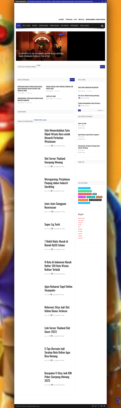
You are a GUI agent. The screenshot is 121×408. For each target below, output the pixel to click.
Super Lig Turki (51, 96)
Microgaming (90, 19)
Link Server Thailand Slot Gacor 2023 (57, 330)
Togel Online (84, 25)
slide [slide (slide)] (94, 194)
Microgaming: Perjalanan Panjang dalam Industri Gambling (30, 99)
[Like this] (54, 146)
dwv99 (79, 224)
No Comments (28, 93)
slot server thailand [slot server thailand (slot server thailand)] (95, 200)
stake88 (80, 235)
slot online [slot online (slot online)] (82, 197)
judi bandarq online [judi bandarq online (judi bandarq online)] (84, 202)
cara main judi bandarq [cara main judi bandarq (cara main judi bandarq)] (85, 191)
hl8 (79, 227)
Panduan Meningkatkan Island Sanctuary (89, 103)
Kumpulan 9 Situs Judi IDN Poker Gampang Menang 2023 (58, 377)
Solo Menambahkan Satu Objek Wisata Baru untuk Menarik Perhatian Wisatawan (57, 136)
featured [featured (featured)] (99, 197)
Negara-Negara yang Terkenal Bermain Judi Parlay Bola (59, 87)
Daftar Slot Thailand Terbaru (27, 67)
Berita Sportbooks (23, 80)
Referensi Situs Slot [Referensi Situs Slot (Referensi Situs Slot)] (84, 188)
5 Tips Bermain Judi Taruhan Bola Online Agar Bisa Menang (57, 352)
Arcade (34, 25)
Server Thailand (27, 406)
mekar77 (80, 233)
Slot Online (64, 25)
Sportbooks (74, 25)
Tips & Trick (26, 25)
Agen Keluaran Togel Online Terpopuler (58, 288)
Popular (69, 19)
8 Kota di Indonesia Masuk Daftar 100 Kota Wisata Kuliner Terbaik (57, 266)
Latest (61, 19)
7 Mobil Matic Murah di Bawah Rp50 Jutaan (56, 243)
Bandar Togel (81, 218)
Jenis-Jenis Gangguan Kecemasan (55, 205)
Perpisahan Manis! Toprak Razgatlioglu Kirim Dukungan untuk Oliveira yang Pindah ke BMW (30, 88)
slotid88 (80, 231)
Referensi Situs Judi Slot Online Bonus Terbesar (56, 309)
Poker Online (100, 19)
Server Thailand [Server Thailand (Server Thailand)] (83, 200)
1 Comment (57, 91)
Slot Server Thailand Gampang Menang (54, 160)
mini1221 (80, 222)
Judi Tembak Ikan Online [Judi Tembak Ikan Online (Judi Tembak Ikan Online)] (85, 194)
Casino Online (43, 25)
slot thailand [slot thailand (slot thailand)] (90, 197)
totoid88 (80, 229)
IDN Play (81, 19)
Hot (75, 19)
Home (18, 25)
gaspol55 (80, 238)
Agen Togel (81, 220)
